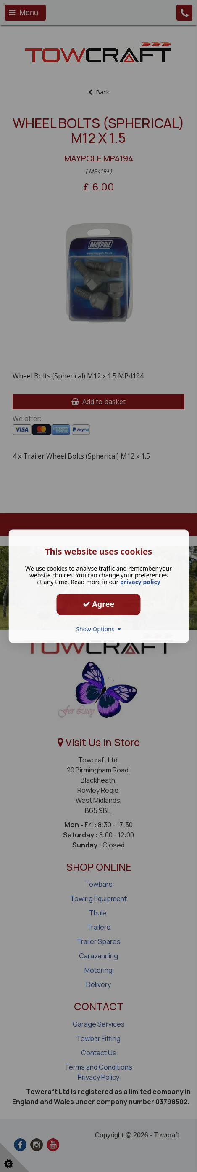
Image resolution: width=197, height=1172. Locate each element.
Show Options (98, 629)
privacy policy (140, 582)
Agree (99, 604)
